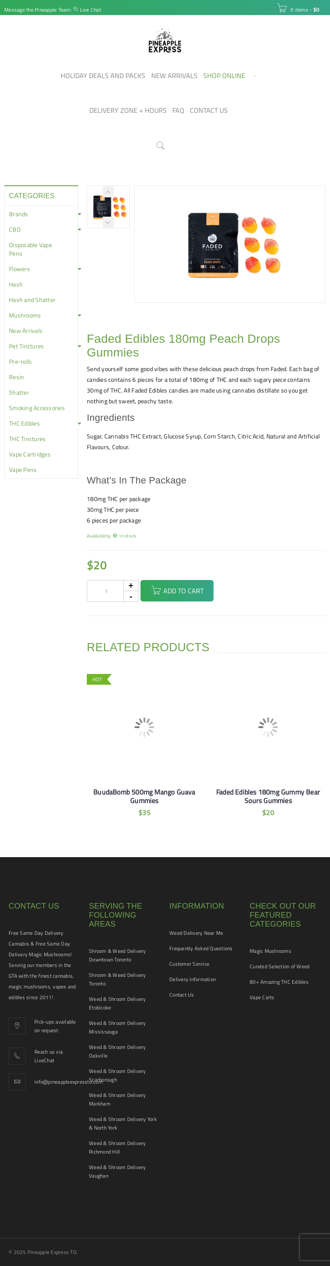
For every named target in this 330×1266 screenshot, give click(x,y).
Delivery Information (192, 979)
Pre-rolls (20, 361)
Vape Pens (23, 469)
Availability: (99, 535)
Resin (16, 377)
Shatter (19, 392)
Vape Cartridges (30, 454)
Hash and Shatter (32, 300)
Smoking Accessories (37, 408)
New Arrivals (26, 330)
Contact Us (181, 995)
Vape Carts (262, 997)
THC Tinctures (27, 439)
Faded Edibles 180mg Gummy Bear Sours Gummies (268, 796)
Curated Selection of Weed (279, 966)
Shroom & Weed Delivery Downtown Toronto (117, 955)
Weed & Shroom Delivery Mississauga (117, 1027)
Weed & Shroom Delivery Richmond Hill (117, 1147)
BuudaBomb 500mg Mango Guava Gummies (144, 796)
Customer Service (189, 964)
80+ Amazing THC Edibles (279, 982)
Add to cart (183, 591)
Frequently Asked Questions (201, 948)
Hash (16, 284)
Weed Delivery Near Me (196, 933)
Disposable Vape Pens (30, 249)
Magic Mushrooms (270, 951)
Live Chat (90, 10)
